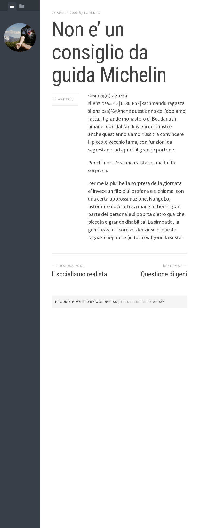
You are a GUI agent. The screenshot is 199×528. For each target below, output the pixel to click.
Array (158, 301)
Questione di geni (164, 274)
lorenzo (92, 12)
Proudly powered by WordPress (86, 301)
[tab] (12, 6)
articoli (66, 99)
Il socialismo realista (79, 274)
